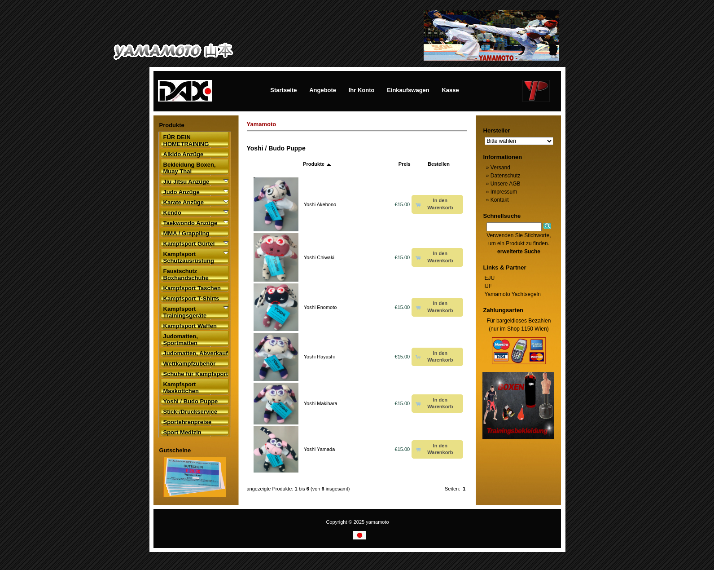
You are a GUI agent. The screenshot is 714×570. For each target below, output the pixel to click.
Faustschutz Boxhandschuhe (186, 274)
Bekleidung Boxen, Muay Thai (189, 168)
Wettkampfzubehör (189, 363)
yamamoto (377, 522)
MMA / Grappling (186, 233)
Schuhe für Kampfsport (195, 374)
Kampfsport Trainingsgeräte (185, 312)
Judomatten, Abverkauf (195, 353)
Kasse (450, 90)
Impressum (501, 192)
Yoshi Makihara (320, 403)
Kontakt (497, 200)
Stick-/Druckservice (190, 411)
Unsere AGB (503, 184)
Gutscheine (175, 450)
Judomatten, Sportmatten (180, 339)
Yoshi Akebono (320, 204)
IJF (488, 286)
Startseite (283, 90)
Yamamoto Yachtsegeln (513, 294)
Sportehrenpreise (187, 422)
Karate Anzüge (183, 202)
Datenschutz (503, 175)
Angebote (322, 90)
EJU (490, 278)
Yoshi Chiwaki (319, 257)
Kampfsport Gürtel (189, 243)
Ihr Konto (362, 90)
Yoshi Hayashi (319, 356)
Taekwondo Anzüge (190, 223)
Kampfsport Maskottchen (181, 387)
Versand (497, 167)
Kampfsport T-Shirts (191, 298)
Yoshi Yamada (319, 449)
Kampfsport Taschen (192, 288)
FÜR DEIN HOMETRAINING (186, 140)
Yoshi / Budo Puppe (190, 401)
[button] (437, 204)
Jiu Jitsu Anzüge (186, 181)
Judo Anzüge (181, 192)
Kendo (172, 212)
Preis (405, 164)
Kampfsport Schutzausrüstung (188, 257)
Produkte (317, 164)
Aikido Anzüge (183, 154)
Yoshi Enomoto (320, 307)
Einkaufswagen (408, 90)
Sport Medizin (182, 432)
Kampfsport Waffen (190, 326)
